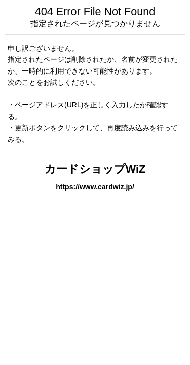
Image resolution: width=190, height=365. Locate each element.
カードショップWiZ (95, 169)
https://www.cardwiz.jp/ (95, 186)
